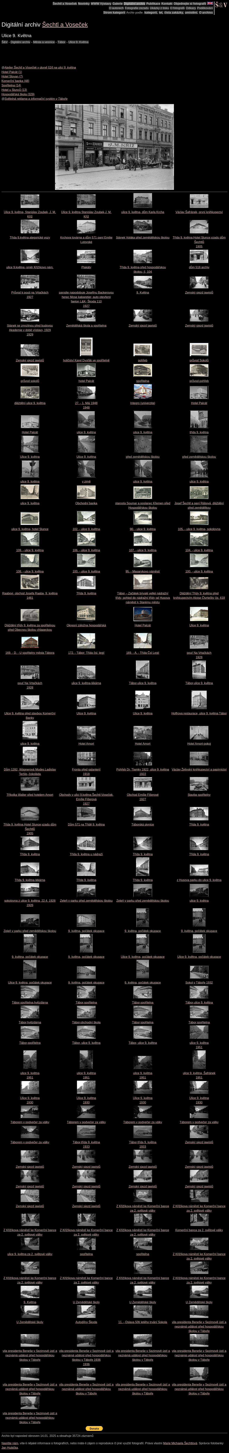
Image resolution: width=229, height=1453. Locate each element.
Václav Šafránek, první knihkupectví (199, 212)
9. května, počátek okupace (86, 931)
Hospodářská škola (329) (18, 94)
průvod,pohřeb (199, 381)
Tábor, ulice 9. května (86, 1042)
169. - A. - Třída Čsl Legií (142, 652)
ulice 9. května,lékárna (86, 683)
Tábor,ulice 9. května (143, 683)
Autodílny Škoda (86, 1322)
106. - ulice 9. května (86, 550)
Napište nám (9, 1443)
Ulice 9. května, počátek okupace (143, 956)
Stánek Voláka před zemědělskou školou (143, 237)
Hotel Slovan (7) (12, 76)
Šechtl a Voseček (65, 3)
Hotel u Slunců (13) (14, 89)
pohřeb (142, 360)
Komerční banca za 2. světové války (199, 1230)
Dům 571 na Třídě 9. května (86, 824)
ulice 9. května (86, 432)
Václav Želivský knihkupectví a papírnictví (199, 769)
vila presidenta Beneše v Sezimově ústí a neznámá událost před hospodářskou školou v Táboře (199, 1327)
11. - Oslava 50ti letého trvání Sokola (142, 1322)
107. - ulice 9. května (143, 550)
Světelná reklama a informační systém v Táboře (35, 98)
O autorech (116, 8)
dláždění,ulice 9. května (29, 403)
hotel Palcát (86, 381)
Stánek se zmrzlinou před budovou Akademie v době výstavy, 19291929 (30, 330)
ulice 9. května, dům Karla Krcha (142, 212)
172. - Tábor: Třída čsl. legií (86, 652)
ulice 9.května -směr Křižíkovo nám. (29, 267)
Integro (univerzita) (142, 403)
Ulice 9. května (30, 456)
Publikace (153, 3)
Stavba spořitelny (199, 794)
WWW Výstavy (101, 3)
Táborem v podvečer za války (29, 1122)
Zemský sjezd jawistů (199, 292)
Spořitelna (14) (11, 85)
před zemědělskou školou (142, 456)
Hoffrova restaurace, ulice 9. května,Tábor (199, 713)
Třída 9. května (86, 593)
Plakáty (86, 267)
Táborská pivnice (142, 824)
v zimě (86, 481)
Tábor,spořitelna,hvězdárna (30, 1002)
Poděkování (205, 8)
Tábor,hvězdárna (30, 1022)
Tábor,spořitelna (86, 1002)
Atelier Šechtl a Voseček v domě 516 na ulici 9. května (40, 67)
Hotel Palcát (199, 403)
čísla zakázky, (174, 12)
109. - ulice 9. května (30, 550)
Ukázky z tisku (159, 8)
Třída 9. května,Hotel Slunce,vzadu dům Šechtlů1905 (199, 242)
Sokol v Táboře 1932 (199, 982)
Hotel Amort (86, 743)
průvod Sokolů (199, 360)
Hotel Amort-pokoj (199, 743)
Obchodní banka (86, 503)
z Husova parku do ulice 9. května (199, 880)
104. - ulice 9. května (199, 550)
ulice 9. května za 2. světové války (29, 1254)
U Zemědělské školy (86, 1302)
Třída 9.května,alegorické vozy (30, 237)
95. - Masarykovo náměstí (143, 571)
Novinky (84, 3)
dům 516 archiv (199, 267)
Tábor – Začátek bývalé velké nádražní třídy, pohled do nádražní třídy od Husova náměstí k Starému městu (143, 598)
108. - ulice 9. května (30, 571)
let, (161, 12)
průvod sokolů (30, 381)
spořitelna (142, 381)
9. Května (142, 292)
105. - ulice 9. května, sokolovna (199, 529)
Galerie (117, 3)
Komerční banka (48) (15, 80)
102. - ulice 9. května (86, 529)
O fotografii (177, 8)
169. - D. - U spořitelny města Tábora (29, 652)
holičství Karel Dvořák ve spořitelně (86, 360)
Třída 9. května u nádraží (86, 854)
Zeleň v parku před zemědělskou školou (86, 900)
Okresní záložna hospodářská (86, 625)
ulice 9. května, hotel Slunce (29, 529)
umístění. (191, 12)
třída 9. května (199, 432)
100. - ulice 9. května (86, 571)
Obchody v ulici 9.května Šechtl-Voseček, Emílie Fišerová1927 (86, 799)
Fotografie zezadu (137, 8)
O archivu (206, 12)
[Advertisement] (69, 52)
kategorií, (151, 12)
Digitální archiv (134, 3)
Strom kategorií (114, 12)
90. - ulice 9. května (143, 529)
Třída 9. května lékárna (30, 880)
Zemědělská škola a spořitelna (86, 325)
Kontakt (166, 3)
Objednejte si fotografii (190, 3)
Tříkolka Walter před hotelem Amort (30, 794)
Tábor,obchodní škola (86, 1022)
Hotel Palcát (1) (11, 72)
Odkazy (191, 8)
